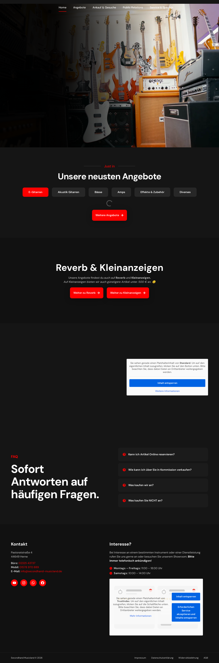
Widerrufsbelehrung (188, 657)
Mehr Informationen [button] (140, 615)
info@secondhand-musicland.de (41, 571)
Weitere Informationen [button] (167, 391)
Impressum (140, 657)
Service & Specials (161, 7)
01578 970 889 (29, 567)
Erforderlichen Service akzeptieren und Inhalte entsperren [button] (186, 612)
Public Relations (133, 7)
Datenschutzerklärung (162, 657)
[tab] (35, 192)
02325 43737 (27, 563)
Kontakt (172, 15)
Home (62, 7)
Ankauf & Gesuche (104, 7)
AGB (206, 657)
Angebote (79, 7)
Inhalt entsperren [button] (167, 382)
